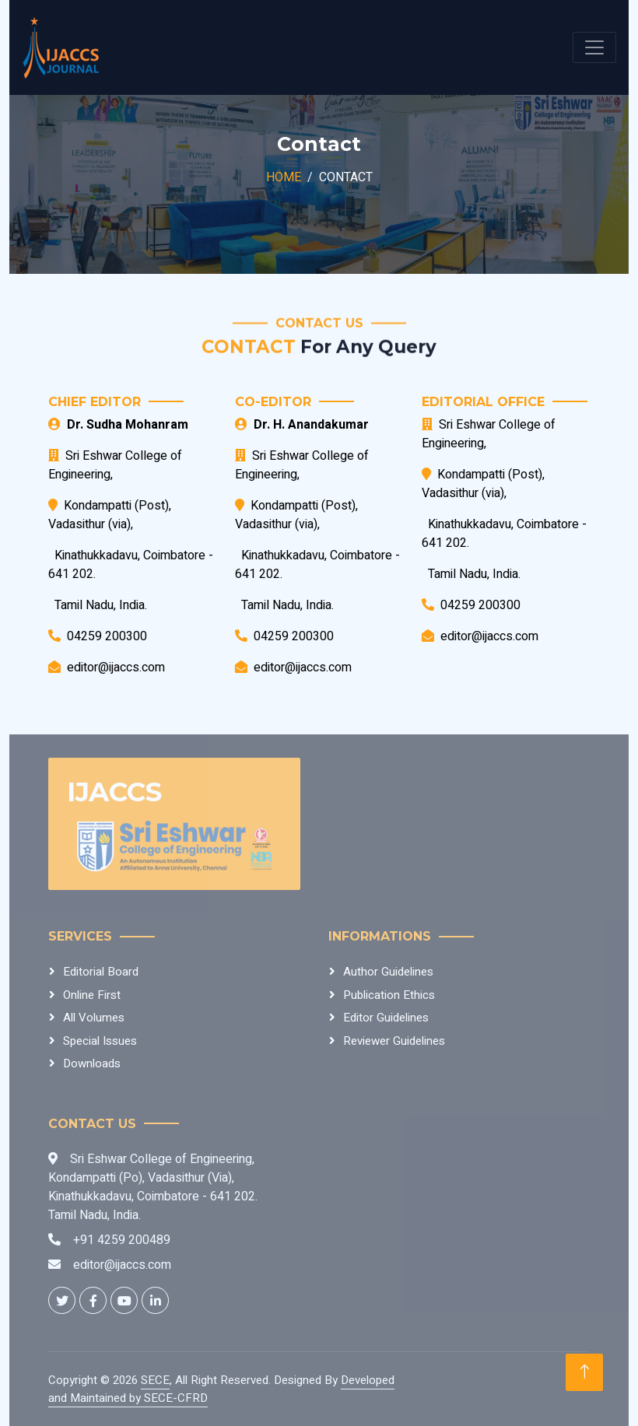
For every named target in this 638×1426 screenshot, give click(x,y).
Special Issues (100, 1040)
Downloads (92, 1063)
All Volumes (93, 1017)
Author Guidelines (388, 971)
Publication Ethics (389, 995)
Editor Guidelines (386, 1017)
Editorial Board (100, 971)
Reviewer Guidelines (394, 1040)
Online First (92, 995)
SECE (155, 1380)
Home (283, 177)
